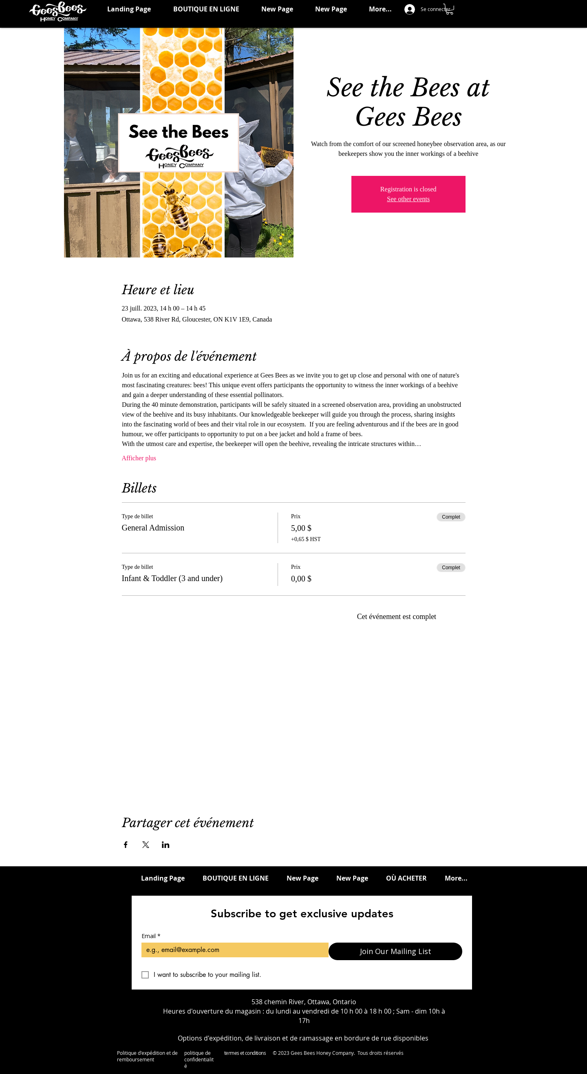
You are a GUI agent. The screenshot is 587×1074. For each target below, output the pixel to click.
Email (151, 935)
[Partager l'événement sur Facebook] (126, 844)
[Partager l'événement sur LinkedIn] (166, 844)
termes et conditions (245, 1053)
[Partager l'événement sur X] (146, 844)
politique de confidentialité (199, 1059)
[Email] (232, 950)
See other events (408, 198)
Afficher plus (139, 458)
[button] (449, 9)
